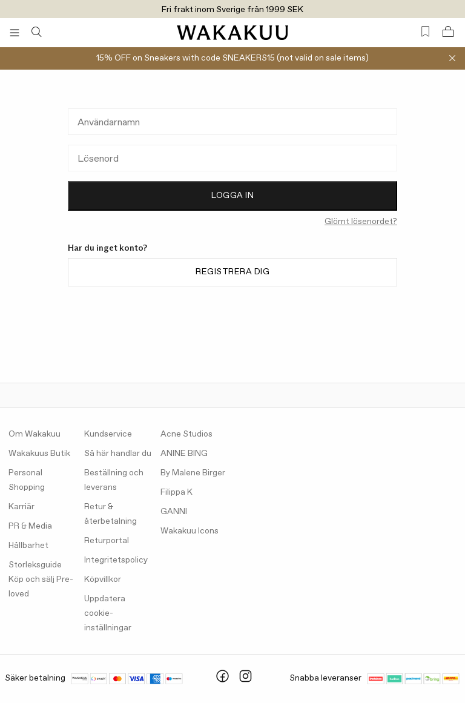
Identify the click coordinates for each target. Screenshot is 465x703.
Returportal (106, 540)
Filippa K (176, 492)
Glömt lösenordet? (361, 221)
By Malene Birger (192, 472)
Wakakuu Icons (189, 531)
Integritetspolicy (116, 560)
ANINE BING (184, 453)
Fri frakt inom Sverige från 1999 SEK (232, 9)
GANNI (173, 511)
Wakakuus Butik (39, 453)
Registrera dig (232, 271)
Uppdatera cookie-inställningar (107, 613)
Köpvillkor (102, 579)
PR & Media (30, 526)
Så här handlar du (117, 453)
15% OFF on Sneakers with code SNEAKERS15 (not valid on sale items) (232, 58)
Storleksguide (35, 564)
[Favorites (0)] (425, 31)
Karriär (21, 506)
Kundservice (108, 434)
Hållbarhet (28, 545)
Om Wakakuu (34, 434)
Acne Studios (186, 434)
